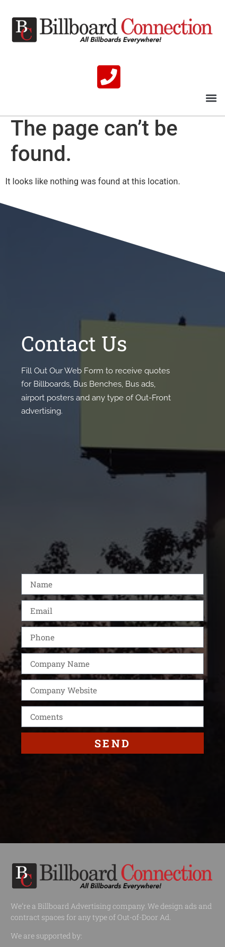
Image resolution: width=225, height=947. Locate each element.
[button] (211, 97)
